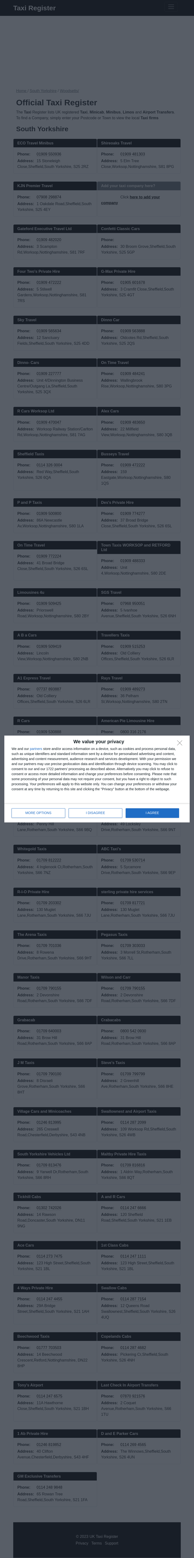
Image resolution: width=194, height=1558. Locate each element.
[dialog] (97, 779)
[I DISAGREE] (181, 744)
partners (36, 749)
